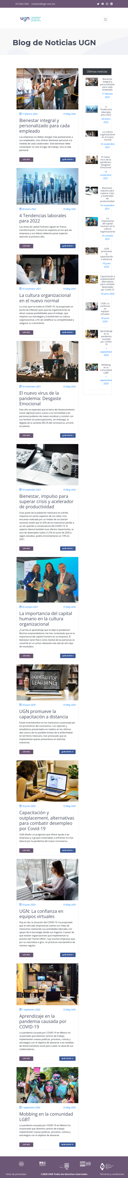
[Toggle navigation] (105, 19)
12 (67, 1058)
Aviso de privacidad (16, 1174)
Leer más (26, 159)
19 (67, 752)
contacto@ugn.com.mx (43, 3)
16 (67, 1144)
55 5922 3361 (22, 3)
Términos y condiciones (112, 1174)
